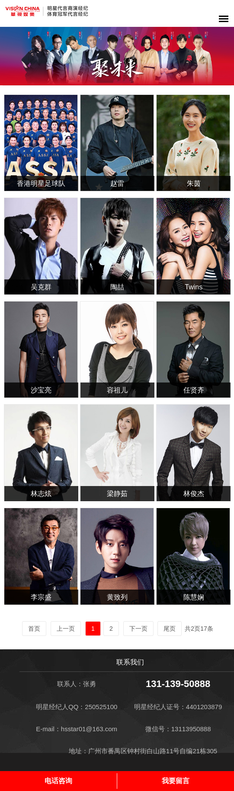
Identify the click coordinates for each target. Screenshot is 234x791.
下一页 (138, 628)
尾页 (169, 628)
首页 (34, 628)
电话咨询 (58, 781)
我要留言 (175, 781)
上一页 (66, 628)
